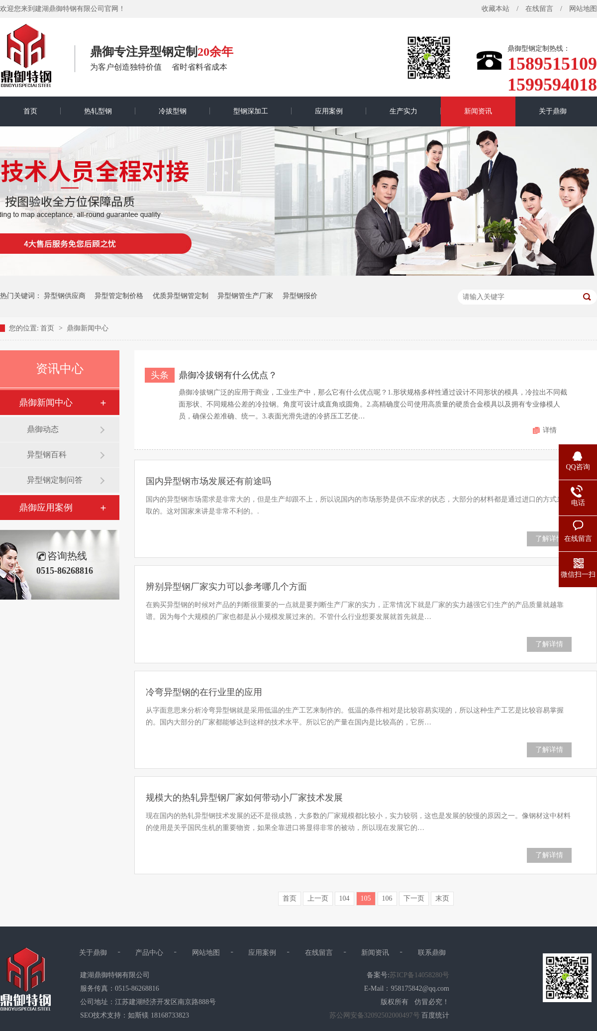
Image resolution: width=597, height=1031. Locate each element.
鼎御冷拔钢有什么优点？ (228, 375)
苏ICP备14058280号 (419, 975)
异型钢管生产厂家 (245, 296)
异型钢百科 (47, 454)
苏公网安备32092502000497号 (374, 1015)
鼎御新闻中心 (87, 328)
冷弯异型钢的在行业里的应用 (204, 692)
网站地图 (206, 952)
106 (387, 898)
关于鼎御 (553, 111)
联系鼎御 (432, 952)
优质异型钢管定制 (180, 296)
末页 (442, 898)
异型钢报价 (300, 296)
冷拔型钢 (173, 111)
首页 (30, 111)
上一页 (317, 898)
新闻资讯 (478, 111)
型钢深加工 (250, 111)
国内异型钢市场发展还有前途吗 (208, 481)
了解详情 (549, 538)
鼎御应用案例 (46, 508)
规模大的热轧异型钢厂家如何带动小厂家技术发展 (244, 798)
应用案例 (329, 111)
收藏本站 (495, 8)
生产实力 (403, 111)
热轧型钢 (98, 111)
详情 (550, 430)
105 (366, 898)
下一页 (413, 898)
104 (344, 898)
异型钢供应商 (65, 296)
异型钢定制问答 (55, 480)
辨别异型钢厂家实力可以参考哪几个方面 (226, 587)
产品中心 (149, 952)
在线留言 (539, 8)
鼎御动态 (43, 429)
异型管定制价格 (119, 296)
